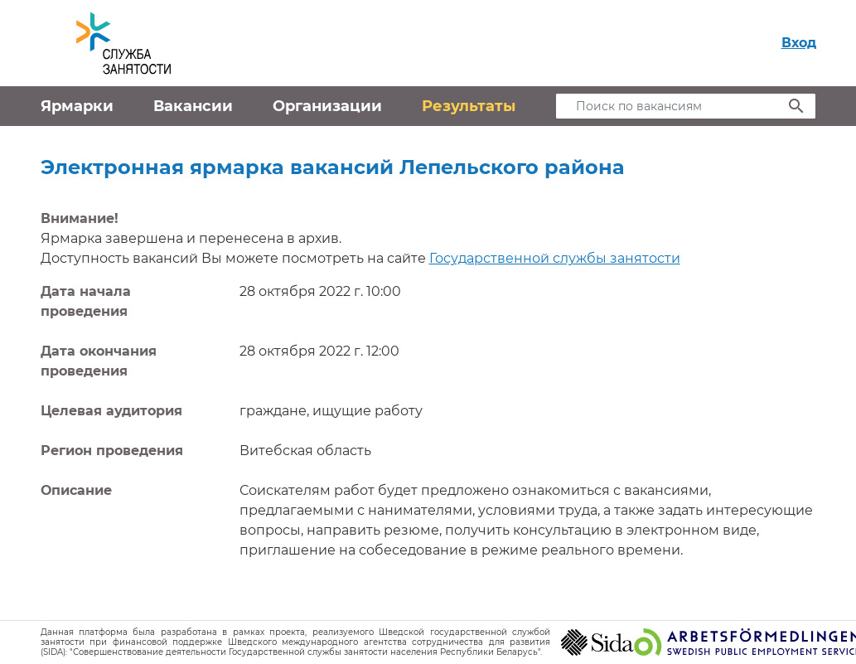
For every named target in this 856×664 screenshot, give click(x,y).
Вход (798, 43)
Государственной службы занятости (554, 258)
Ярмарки (77, 106)
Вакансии (193, 106)
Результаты (468, 106)
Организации (327, 106)
